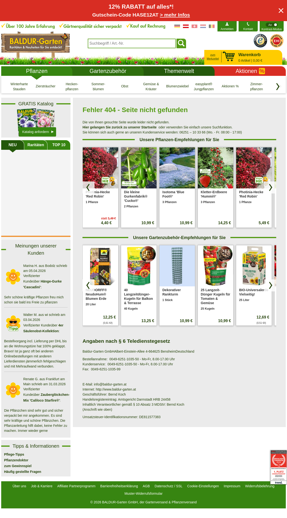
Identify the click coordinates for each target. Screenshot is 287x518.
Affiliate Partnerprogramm (76, 486)
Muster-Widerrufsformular (143, 493)
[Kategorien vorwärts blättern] (278, 87)
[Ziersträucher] (45, 86)
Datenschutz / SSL (168, 486)
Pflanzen (37, 71)
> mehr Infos (175, 15)
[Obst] (124, 86)
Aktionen (250, 71)
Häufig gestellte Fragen (22, 472)
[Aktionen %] (230, 86)
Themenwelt (179, 71)
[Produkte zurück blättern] (88, 187)
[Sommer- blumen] (98, 86)
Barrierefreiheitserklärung (119, 486)
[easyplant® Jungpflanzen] (204, 86)
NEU (13, 145)
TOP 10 (58, 145)
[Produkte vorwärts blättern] (270, 187)
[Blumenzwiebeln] (177, 86)
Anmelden (227, 29)
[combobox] (132, 43)
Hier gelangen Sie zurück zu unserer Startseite (119, 127)
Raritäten (35, 145)
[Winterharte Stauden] (19, 86)
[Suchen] (181, 43)
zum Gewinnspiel (17, 466)
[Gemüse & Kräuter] (151, 86)
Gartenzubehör (107, 71)
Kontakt (248, 29)
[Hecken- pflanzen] (72, 86)
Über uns (19, 486)
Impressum (232, 486)
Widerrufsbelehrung (259, 486)
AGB (146, 486)
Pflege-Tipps (14, 454)
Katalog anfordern (35, 132)
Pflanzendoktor (16, 460)
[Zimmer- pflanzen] (256, 86)
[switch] (272, 26)
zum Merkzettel (213, 56)
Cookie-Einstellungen (203, 486)
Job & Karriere (41, 486)
